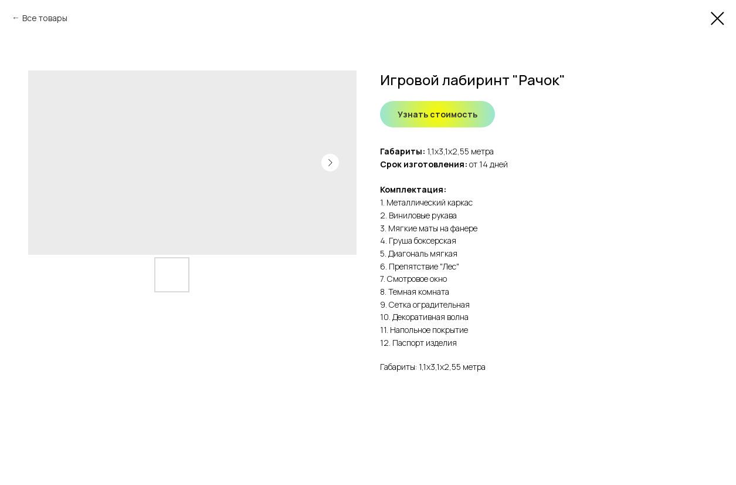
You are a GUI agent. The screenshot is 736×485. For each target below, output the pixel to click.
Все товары (44, 17)
